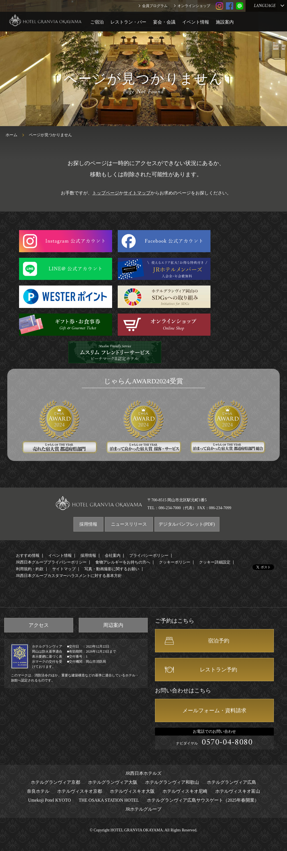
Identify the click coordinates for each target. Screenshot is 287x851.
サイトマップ (137, 193)
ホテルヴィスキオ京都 (79, 791)
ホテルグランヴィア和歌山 (172, 782)
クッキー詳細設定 (214, 562)
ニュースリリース (129, 524)
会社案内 (113, 555)
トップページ (105, 193)
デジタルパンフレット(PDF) (187, 524)
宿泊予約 (218, 641)
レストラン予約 (218, 670)
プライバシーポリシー (148, 555)
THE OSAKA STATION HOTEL (109, 800)
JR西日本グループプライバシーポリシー (51, 562)
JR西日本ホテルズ (144, 773)
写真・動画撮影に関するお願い (111, 569)
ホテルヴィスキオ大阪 (132, 791)
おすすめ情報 (28, 555)
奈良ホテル (38, 791)
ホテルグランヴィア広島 (231, 782)
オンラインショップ (193, 6)
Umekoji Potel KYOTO (49, 800)
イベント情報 (195, 22)
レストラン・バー (128, 22)
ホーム (11, 135)
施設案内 (225, 22)
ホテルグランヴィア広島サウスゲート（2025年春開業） (203, 800)
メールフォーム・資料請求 (214, 710)
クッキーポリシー (174, 562)
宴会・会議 (164, 22)
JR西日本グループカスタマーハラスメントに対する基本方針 (69, 576)
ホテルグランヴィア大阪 (112, 782)
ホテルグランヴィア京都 (55, 782)
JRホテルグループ (144, 809)
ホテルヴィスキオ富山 (237, 791)
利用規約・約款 (29, 569)
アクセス (39, 625)
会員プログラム (155, 6)
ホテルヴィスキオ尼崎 (185, 791)
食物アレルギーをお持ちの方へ (122, 562)
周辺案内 (113, 625)
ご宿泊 (97, 22)
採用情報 (88, 524)
